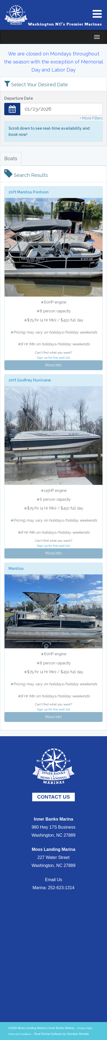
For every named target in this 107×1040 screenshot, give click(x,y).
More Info (53, 365)
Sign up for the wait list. (54, 358)
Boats (10, 158)
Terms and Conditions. (20, 1034)
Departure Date (18, 98)
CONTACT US (53, 797)
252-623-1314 (61, 887)
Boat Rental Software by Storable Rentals (61, 1033)
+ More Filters (91, 118)
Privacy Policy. (85, 1028)
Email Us (53, 879)
